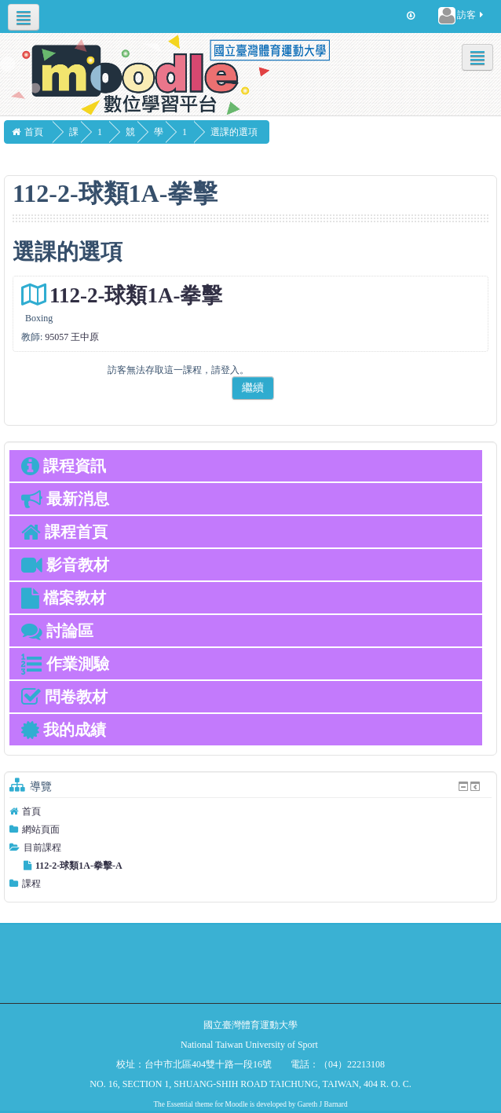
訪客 (461, 15)
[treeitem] (250, 811)
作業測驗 (65, 663)
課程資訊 (63, 465)
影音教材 (65, 564)
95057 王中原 (72, 336)
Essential (179, 1104)
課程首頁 (64, 531)
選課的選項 (254, 131)
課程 (31, 883)
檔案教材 (63, 597)
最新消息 (65, 498)
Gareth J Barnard (323, 1104)
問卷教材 (64, 696)
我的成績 (63, 729)
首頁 (31, 811)
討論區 (57, 630)
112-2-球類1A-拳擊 (135, 295)
